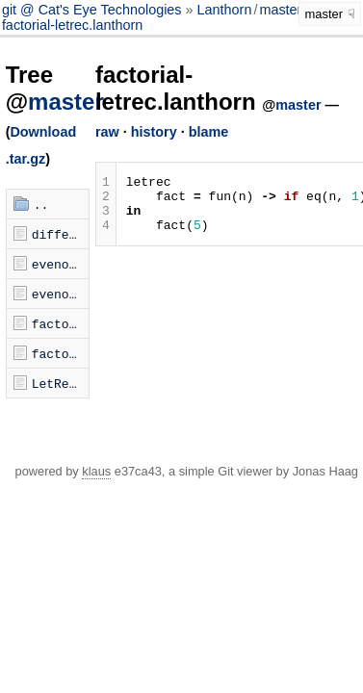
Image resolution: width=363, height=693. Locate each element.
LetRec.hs (61, 383)
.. (41, 204)
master (280, 9)
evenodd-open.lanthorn (61, 293)
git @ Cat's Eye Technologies (94, 9)
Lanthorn (224, 9)
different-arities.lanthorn (61, 234)
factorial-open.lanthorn (61, 353)
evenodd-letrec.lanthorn (61, 263)
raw (107, 132)
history (154, 132)
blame (209, 132)
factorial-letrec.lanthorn (72, 25)
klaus (96, 471)
